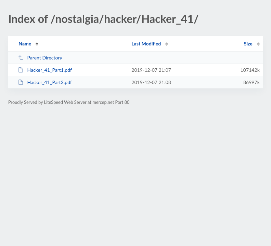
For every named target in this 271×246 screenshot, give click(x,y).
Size (248, 43)
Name (24, 43)
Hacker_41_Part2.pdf (45, 82)
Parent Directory (40, 57)
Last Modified (146, 43)
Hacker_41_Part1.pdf (45, 70)
